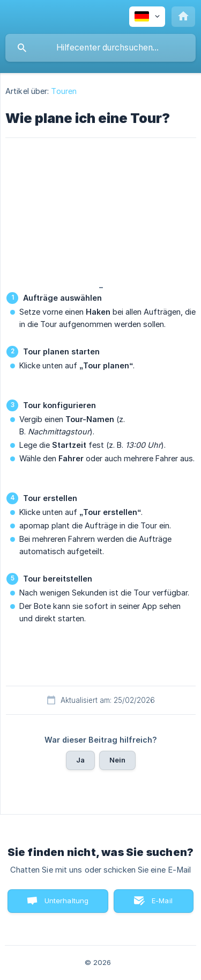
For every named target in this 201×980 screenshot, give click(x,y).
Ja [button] (80, 760)
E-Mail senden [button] (156, 904)
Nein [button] (117, 760)
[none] (147, 16)
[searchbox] (100, 48)
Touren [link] (64, 91)
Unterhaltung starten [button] (66, 904)
